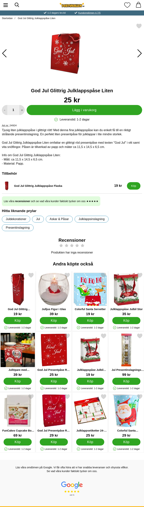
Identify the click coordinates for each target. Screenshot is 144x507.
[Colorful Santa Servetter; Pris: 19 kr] (90, 294)
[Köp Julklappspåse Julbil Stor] (126, 320)
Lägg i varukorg (84, 110)
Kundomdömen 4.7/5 (89, 12)
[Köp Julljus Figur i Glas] (54, 320)
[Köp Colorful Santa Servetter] (90, 320)
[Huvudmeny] (5, 5)
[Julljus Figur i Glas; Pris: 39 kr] (53, 294)
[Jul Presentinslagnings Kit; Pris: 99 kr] (126, 355)
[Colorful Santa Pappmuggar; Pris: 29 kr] (126, 415)
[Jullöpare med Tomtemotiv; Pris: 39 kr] (17, 355)
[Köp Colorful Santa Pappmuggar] (126, 442)
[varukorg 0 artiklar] (138, 5)
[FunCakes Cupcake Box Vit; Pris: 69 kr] (17, 415)
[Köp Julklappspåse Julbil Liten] (90, 381)
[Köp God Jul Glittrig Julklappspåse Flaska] (133, 186)
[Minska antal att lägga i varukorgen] (4, 110)
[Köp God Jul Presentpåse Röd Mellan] (54, 381)
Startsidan (7, 18)
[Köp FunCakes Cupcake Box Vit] (18, 442)
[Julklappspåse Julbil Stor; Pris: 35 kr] (126, 294)
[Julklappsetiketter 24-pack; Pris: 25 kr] (90, 415)
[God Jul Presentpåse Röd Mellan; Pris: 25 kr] (53, 355)
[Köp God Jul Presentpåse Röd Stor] (54, 442)
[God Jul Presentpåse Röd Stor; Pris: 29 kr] (53, 415)
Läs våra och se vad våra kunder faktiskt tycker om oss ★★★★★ (51, 201)
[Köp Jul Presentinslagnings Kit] (126, 381)
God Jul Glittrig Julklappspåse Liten (36, 18)
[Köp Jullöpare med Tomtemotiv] (18, 381)
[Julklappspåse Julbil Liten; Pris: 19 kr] (90, 355)
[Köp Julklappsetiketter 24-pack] (90, 442)
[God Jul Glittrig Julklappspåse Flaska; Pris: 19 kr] (63, 186)
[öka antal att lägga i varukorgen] (22, 110)
